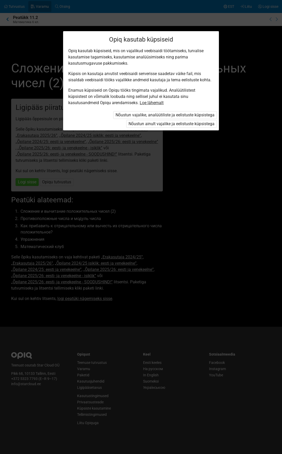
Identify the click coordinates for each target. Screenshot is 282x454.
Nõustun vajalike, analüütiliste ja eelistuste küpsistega (165, 114)
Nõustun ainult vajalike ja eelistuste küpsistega (171, 123)
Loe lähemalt (152, 102)
